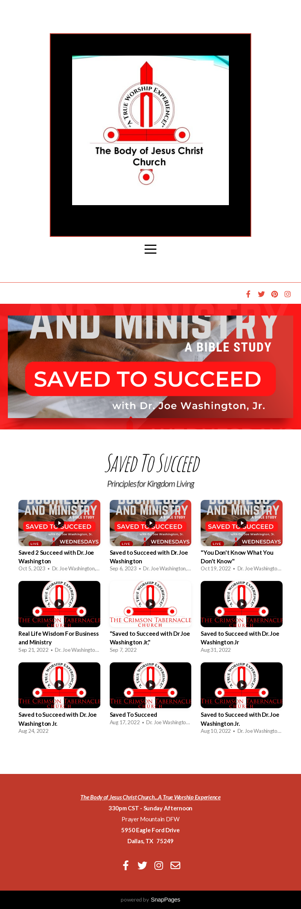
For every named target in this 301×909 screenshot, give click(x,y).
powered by (150, 899)
